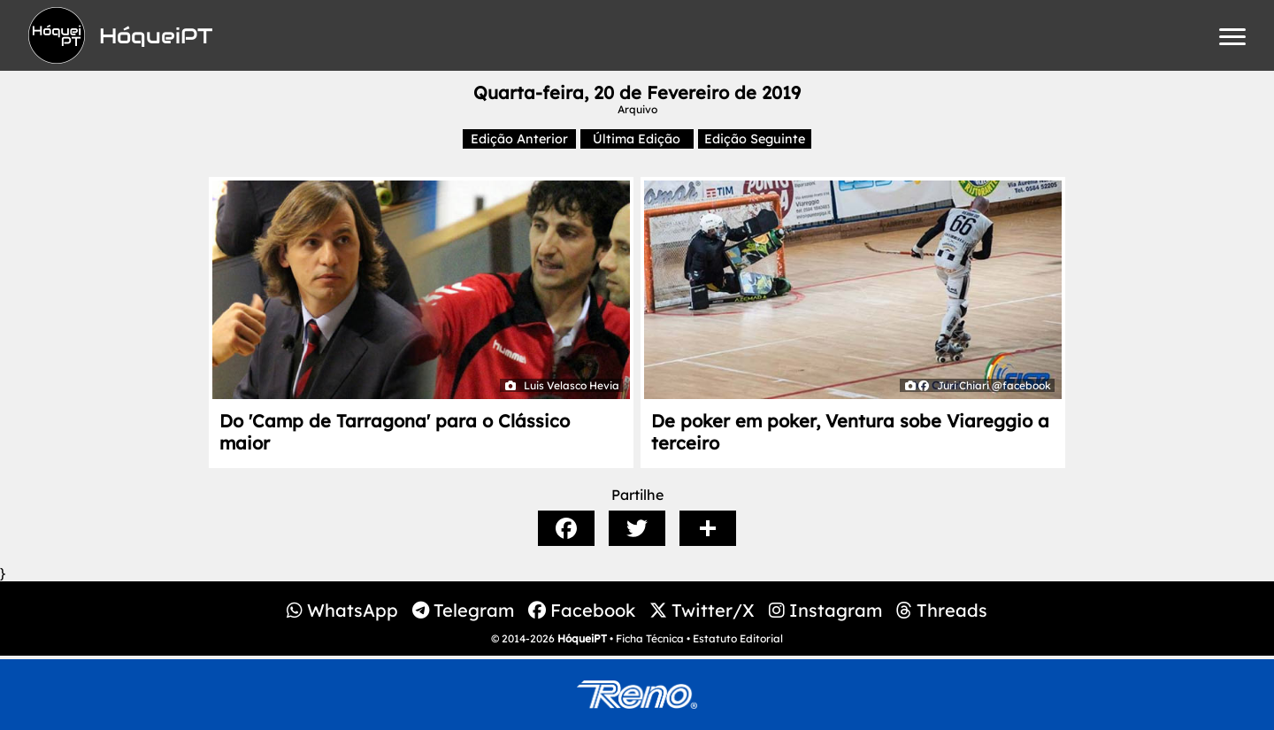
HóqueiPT (582, 638)
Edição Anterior (519, 139)
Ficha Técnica (650, 638)
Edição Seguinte (754, 139)
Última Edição (636, 139)
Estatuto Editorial (738, 638)
